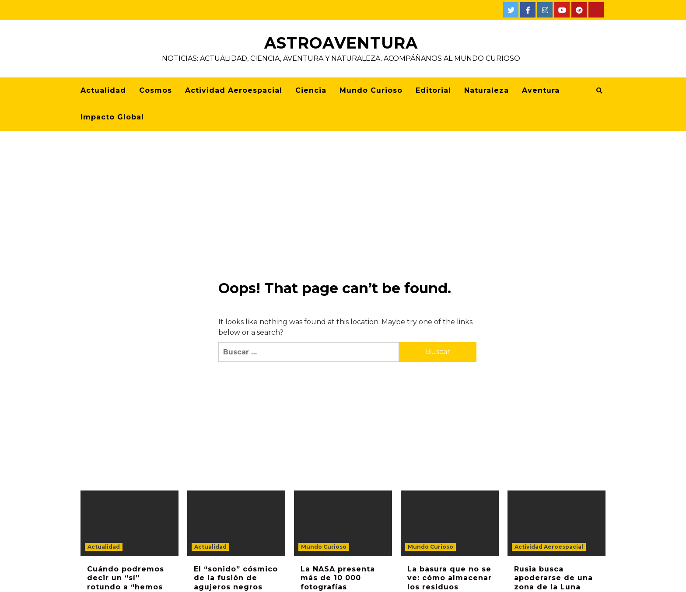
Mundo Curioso (371, 90)
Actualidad (103, 90)
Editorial (433, 90)
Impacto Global (112, 117)
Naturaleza (486, 90)
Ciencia (310, 90)
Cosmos (155, 90)
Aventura (541, 90)
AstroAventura (341, 43)
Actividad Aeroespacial (233, 90)
